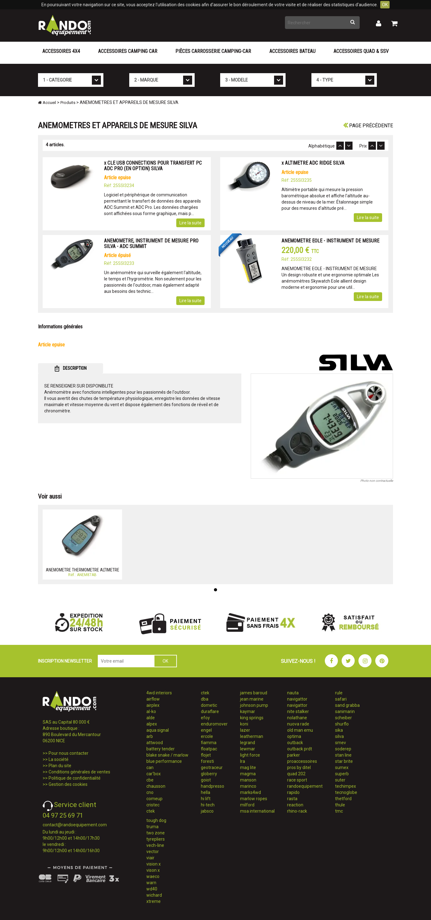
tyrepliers (155, 839)
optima (294, 736)
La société (59, 759)
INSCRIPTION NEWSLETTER (65, 661)
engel (206, 730)
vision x (153, 863)
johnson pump (254, 705)
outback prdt (299, 748)
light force (250, 755)
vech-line (155, 845)
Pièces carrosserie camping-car (213, 51)
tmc (339, 811)
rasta (292, 798)
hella (205, 792)
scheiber (343, 717)
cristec (152, 804)
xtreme (153, 901)
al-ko (151, 711)
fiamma (208, 742)
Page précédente (368, 126)
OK (385, 4)
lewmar (247, 748)
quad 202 (296, 773)
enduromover (214, 723)
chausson (155, 786)
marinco (248, 786)
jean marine (251, 699)
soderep (343, 748)
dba (204, 699)
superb (342, 773)
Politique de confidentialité (75, 778)
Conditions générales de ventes (79, 771)
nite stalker (298, 711)
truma (152, 826)
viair (150, 857)
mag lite (248, 767)
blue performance (164, 761)
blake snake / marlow (167, 755)
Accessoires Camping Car (127, 51)
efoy (205, 717)
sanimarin (345, 711)
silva (339, 736)
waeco (152, 876)
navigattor (297, 699)
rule (339, 692)
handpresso (212, 786)
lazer (245, 730)
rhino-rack (297, 811)
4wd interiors (159, 692)
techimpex (345, 786)
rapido (293, 792)
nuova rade (298, 723)
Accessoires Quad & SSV (361, 51)
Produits (67, 102)
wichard (154, 895)
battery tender (160, 748)
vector (152, 851)
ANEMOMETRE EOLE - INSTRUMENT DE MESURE (330, 241)
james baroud (253, 692)
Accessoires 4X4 (61, 51)
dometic (209, 705)
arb (149, 736)
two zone (155, 832)
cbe (150, 779)
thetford (343, 798)
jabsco (207, 811)
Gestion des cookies (68, 784)
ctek (150, 811)
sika (339, 730)
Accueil (47, 102)
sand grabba (347, 705)
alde (150, 717)
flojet (206, 755)
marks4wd (250, 792)
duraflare (210, 711)
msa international (257, 811)
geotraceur (212, 767)
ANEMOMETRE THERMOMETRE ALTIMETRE (82, 569)
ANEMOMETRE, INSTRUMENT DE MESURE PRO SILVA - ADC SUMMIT (151, 243)
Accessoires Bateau (292, 51)
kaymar (247, 711)
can (150, 767)
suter (340, 779)
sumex (341, 767)
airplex (152, 705)
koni (244, 723)
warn (151, 882)
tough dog (156, 820)
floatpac (209, 748)
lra (242, 761)
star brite (344, 761)
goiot (206, 779)
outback (295, 742)
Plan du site (60, 765)
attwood (154, 742)
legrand (247, 742)
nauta (293, 692)
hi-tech (208, 804)
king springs (251, 717)
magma (248, 773)
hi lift (206, 798)
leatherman (251, 736)
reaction (295, 804)
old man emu (300, 730)
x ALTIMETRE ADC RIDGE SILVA (313, 163)
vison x (153, 870)
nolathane (297, 717)
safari (341, 699)
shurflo (342, 723)
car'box (153, 773)
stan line (343, 755)
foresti (207, 761)
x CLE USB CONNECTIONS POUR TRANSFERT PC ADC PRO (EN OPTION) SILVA (153, 165)
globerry (209, 773)
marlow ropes (253, 798)
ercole (207, 736)
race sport (297, 779)
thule (340, 804)
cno (150, 792)
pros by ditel (299, 767)
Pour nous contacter (68, 753)
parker (293, 755)
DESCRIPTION (70, 368)
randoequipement (305, 786)
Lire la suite (190, 222)
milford (247, 804)
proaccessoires (302, 761)
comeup (154, 798)
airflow (153, 699)
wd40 (151, 888)
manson (248, 779)
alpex (151, 723)
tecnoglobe (346, 792)
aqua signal (157, 730)
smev (340, 742)
